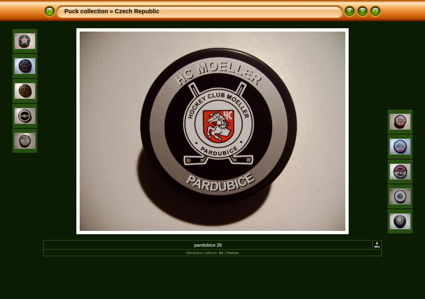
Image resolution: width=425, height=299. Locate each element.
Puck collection (86, 11)
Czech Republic (137, 11)
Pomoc (233, 252)
